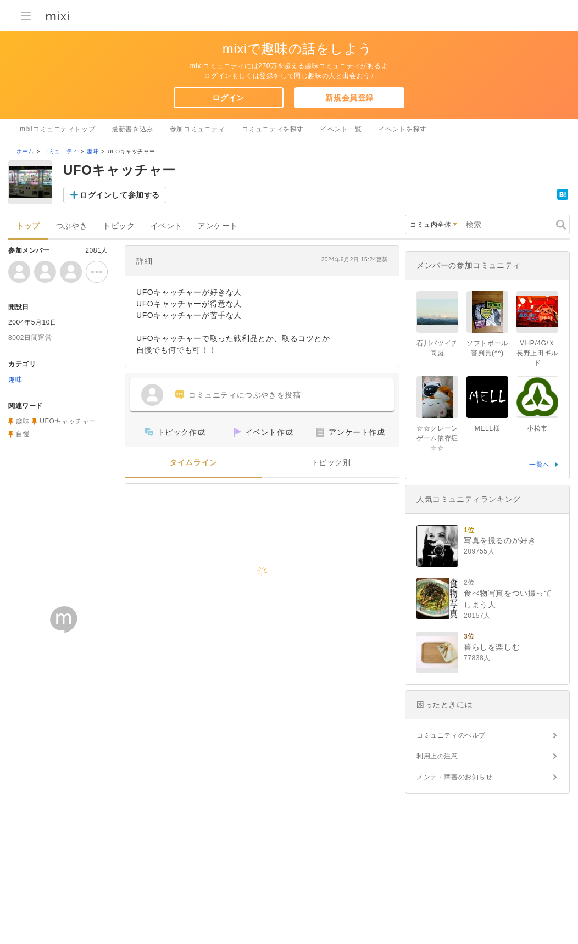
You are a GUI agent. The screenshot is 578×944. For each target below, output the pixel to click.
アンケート (218, 226)
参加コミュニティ (197, 129)
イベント (166, 226)
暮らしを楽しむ (492, 647)
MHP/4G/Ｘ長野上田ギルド (537, 353)
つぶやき (71, 226)
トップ (28, 226)
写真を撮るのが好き (500, 540)
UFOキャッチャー (68, 421)
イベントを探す (403, 129)
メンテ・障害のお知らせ (454, 777)
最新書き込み (132, 129)
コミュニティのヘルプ (451, 735)
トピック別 (331, 463)
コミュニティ (60, 151)
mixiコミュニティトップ (57, 129)
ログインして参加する (120, 195)
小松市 (537, 428)
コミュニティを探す (273, 129)
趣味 (92, 151)
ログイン (228, 97)
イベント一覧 (341, 129)
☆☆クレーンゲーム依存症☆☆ (437, 438)
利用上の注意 (437, 756)
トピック (119, 226)
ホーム (25, 151)
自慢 (23, 434)
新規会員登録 (349, 97)
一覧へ (539, 464)
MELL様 (487, 428)
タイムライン (193, 463)
